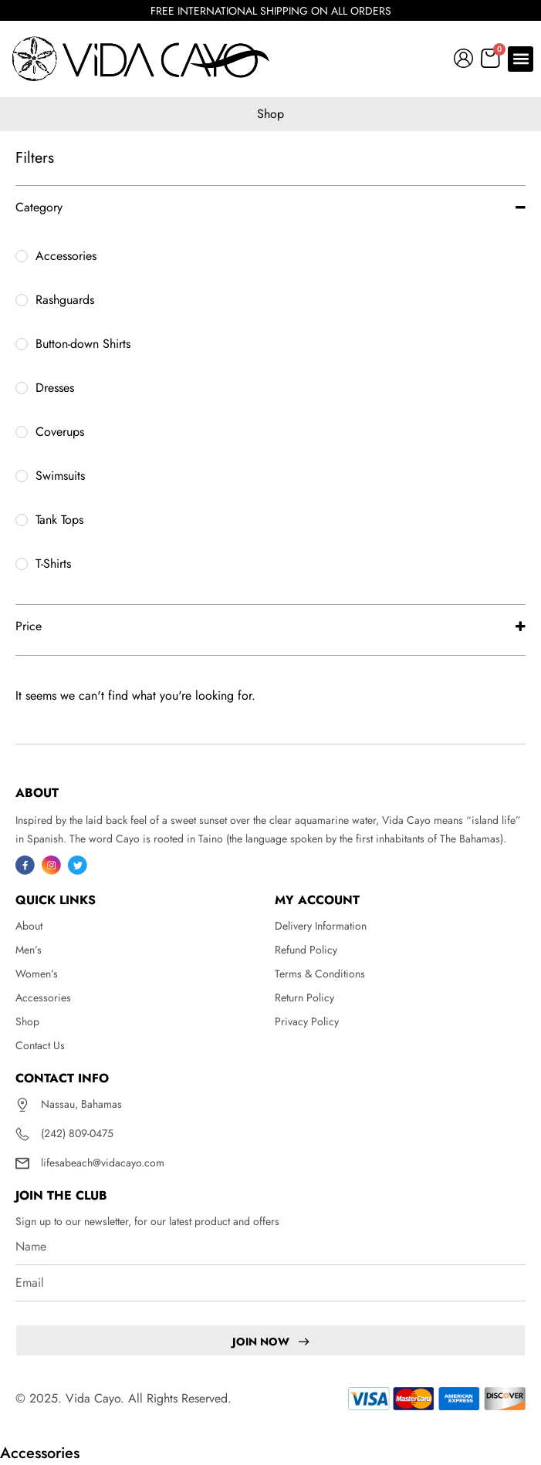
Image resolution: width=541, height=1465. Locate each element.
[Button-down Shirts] (21, 344)
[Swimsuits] (21, 476)
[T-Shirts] (21, 564)
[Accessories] (21, 256)
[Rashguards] (21, 300)
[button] (520, 59)
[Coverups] (21, 432)
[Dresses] (21, 388)
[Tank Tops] (21, 520)
